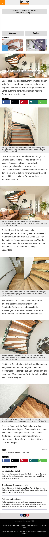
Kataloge (36, 33)
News (39, 531)
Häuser (4, 531)
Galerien (12, 33)
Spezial (44, 531)
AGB (32, 521)
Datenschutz (26, 521)
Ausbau (16, 531)
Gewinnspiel (24, 533)
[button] (6, 102)
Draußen (27, 531)
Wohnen (33, 531)
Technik (21, 531)
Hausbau (10, 531)
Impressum (18, 521)
